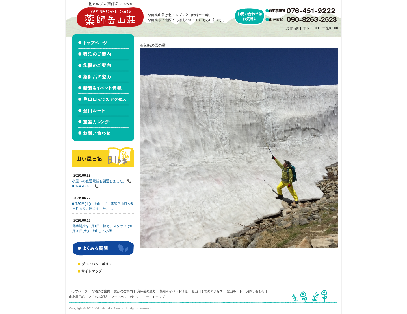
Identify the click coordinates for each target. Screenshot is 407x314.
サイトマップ (91, 271)
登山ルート (234, 291)
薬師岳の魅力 (146, 291)
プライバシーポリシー (98, 264)
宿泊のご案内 (101, 291)
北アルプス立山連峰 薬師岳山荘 (110, 17)
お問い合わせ (255, 291)
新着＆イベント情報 (174, 291)
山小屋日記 (77, 296)
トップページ (78, 291)
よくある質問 (97, 296)
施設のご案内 (123, 291)
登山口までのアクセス (207, 291)
